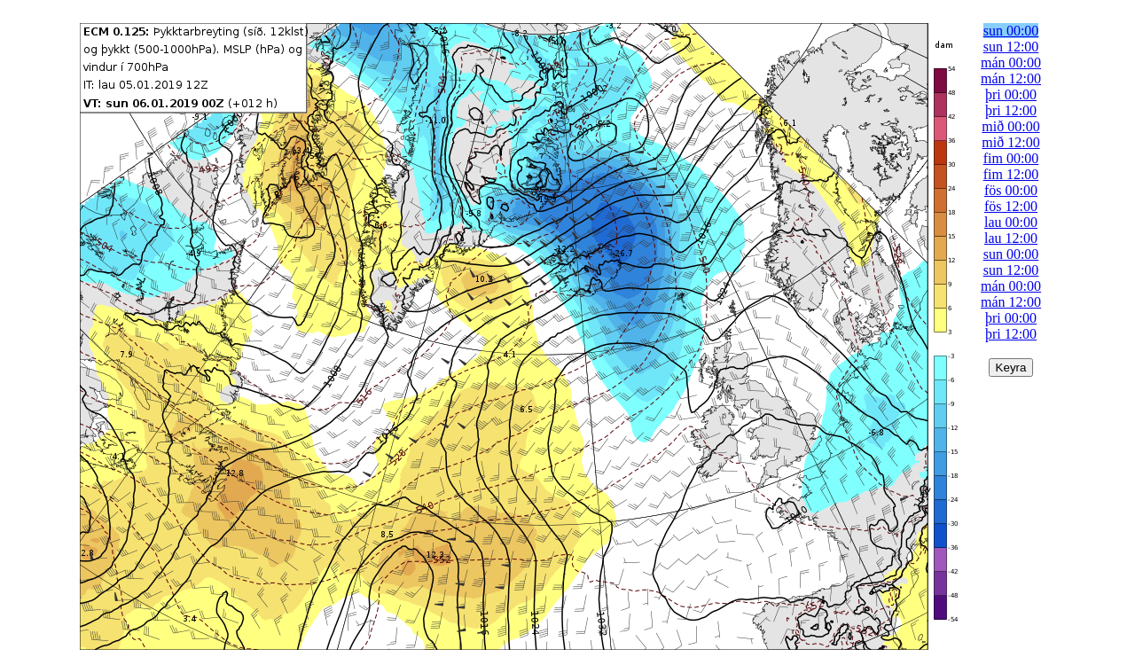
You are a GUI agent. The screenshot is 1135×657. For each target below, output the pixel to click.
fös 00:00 (1010, 190)
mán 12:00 (1011, 78)
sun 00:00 (1011, 30)
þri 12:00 (1011, 110)
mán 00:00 (1011, 62)
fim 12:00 (1011, 174)
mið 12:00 (1010, 142)
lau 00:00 (1010, 222)
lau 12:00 (1010, 238)
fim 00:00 (1011, 158)
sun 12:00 (1011, 46)
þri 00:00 (1011, 94)
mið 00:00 (1010, 126)
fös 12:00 (1010, 206)
